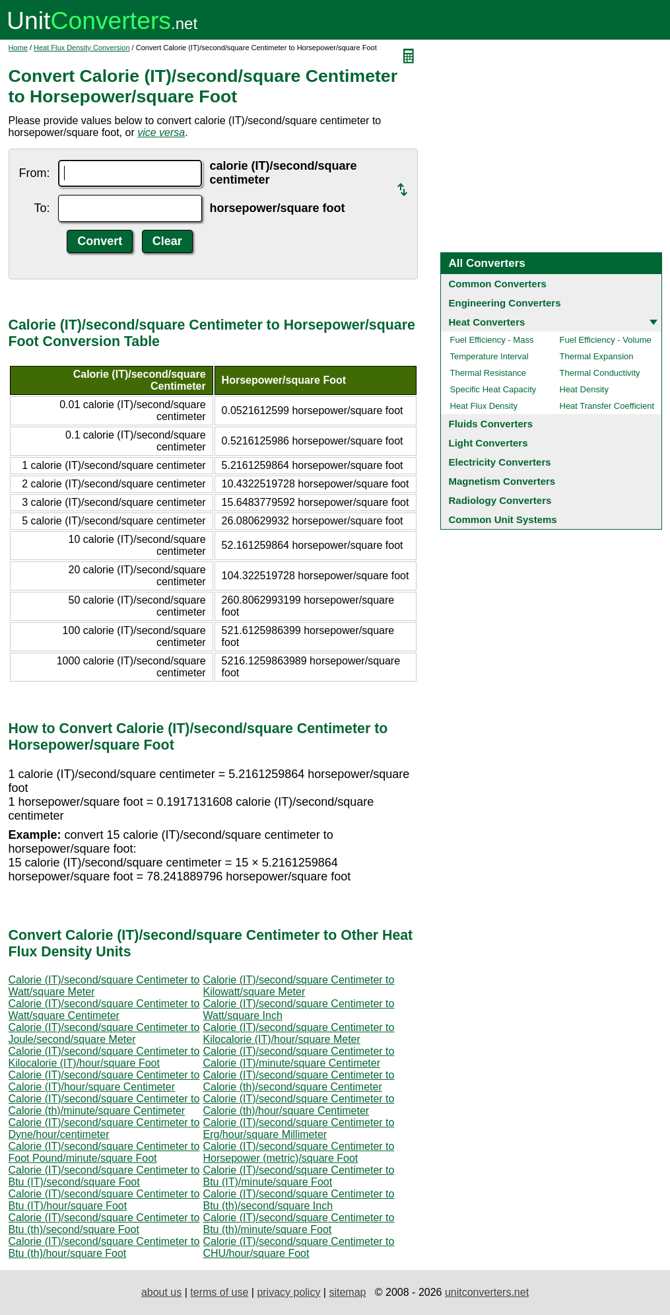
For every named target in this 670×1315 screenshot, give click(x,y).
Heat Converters (487, 322)
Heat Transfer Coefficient (607, 406)
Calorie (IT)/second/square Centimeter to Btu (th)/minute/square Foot (299, 1223)
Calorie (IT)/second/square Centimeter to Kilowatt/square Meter (299, 985)
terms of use (219, 1292)
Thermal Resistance (488, 373)
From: (34, 173)
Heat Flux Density (484, 406)
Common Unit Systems (503, 519)
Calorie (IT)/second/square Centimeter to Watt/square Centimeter (104, 1009)
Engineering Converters (505, 302)
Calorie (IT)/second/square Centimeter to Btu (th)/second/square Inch (299, 1199)
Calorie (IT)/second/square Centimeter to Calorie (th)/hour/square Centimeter (299, 1104)
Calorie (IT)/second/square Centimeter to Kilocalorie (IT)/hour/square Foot (104, 1057)
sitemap (347, 1292)
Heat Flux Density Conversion (82, 48)
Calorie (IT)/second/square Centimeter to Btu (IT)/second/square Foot (104, 1176)
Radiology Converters (500, 500)
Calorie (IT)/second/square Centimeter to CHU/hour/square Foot (299, 1247)
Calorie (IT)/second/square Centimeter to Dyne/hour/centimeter (104, 1128)
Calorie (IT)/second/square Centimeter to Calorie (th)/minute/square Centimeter (104, 1104)
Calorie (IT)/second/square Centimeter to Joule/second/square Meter (104, 1033)
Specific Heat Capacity (493, 389)
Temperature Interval (489, 356)
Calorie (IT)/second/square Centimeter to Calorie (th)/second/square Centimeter (299, 1080)
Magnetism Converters (502, 481)
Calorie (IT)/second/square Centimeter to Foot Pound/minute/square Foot (104, 1152)
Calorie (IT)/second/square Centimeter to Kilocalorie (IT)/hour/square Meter (299, 1033)
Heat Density (584, 389)
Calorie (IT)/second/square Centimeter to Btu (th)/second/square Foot (104, 1223)
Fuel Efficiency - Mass (492, 340)
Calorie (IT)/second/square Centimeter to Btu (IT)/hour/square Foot (104, 1199)
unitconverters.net (487, 1292)
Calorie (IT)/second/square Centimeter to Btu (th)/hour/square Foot (104, 1247)
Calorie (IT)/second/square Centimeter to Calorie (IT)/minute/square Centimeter (299, 1057)
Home (18, 48)
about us (161, 1292)
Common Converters (498, 283)
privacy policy (288, 1292)
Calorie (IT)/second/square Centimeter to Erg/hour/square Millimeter (299, 1128)
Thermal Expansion (597, 356)
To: (42, 208)
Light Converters (488, 442)
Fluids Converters (491, 423)
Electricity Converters (500, 462)
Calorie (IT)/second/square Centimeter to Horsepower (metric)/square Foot (299, 1152)
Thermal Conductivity (600, 373)
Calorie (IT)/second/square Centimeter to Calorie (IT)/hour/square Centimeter (104, 1080)
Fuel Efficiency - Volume (606, 340)
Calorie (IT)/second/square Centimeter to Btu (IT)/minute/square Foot (299, 1176)
